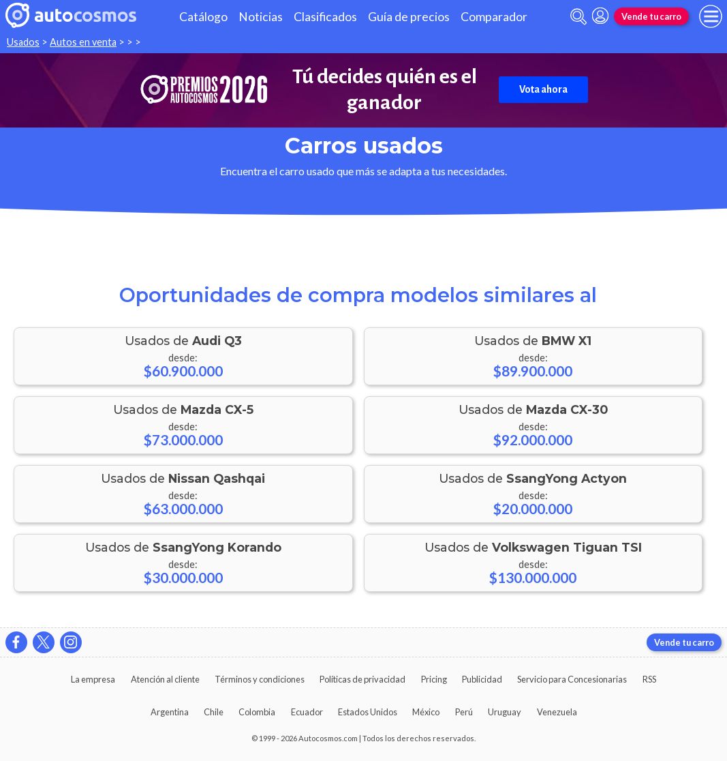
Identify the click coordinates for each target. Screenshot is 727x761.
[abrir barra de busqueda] (578, 17)
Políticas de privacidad (362, 679)
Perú (464, 711)
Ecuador (307, 711)
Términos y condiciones (260, 679)
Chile (213, 711)
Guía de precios (409, 17)
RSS (649, 679)
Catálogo (203, 17)
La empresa (93, 679)
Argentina (170, 711)
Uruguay (504, 711)
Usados (23, 42)
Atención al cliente (165, 679)
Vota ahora (543, 89)
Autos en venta (83, 42)
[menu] (710, 16)
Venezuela (557, 711)
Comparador (494, 17)
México (425, 711)
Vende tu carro (651, 16)
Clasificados (325, 17)
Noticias (260, 17)
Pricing (434, 679)
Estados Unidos (367, 711)
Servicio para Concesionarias (572, 679)
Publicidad (482, 679)
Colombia (256, 711)
